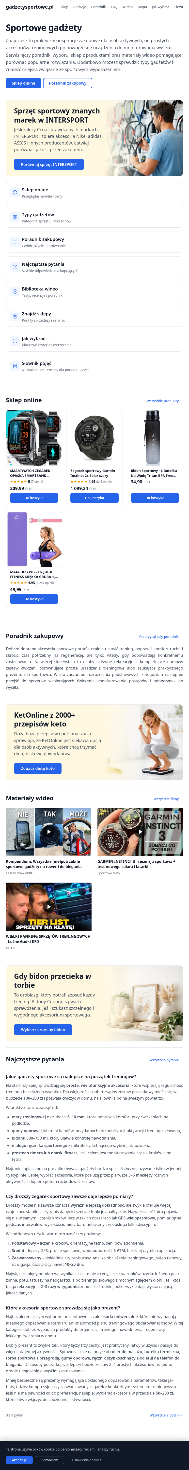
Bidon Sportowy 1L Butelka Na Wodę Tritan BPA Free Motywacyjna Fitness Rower (155, 475)
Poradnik (98, 6)
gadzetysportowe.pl (30, 6)
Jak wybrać (160, 6)
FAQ (114, 6)
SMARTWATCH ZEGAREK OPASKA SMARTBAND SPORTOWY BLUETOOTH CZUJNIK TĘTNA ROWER (30, 477)
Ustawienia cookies (86, 1460)
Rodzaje (79, 6)
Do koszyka (34, 497)
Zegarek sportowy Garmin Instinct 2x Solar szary (92, 473)
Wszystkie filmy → (168, 799)
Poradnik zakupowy (67, 83)
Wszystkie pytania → (166, 1060)
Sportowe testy (108, 873)
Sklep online (23, 83)
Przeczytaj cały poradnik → (161, 636)
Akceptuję (19, 1460)
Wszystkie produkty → (165, 401)
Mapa (142, 6)
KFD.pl (11, 948)
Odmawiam (49, 1460)
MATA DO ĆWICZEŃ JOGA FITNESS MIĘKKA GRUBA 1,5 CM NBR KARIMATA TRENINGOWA (33, 578)
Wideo (127, 6)
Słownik (180, 6)
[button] (49, 832)
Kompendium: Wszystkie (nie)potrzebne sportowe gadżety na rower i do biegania (44, 864)
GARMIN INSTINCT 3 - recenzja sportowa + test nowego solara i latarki (136, 864)
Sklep (64, 6)
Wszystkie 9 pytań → (166, 1415)
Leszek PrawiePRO (19, 873)
